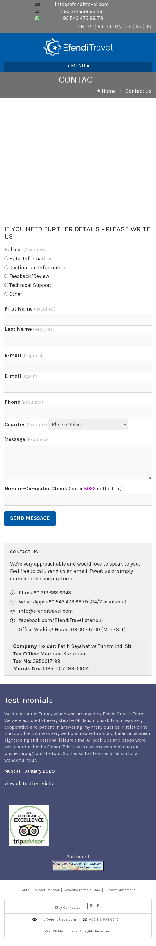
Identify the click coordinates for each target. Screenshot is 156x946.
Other (13, 294)
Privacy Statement (120, 890)
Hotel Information (28, 258)
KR (138, 26)
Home (109, 91)
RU (148, 26)
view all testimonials (28, 783)
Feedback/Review (26, 276)
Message (26, 439)
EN (81, 26)
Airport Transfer (47, 890)
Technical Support (28, 285)
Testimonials (28, 700)
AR (100, 26)
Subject (24, 249)
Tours (25, 890)
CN (118, 26)
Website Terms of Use (82, 890)
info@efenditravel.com (82, 4)
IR (109, 26)
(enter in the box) (63, 488)
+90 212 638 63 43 (81, 11)
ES (129, 26)
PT (91, 26)
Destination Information (35, 267)
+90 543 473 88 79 (81, 18)
